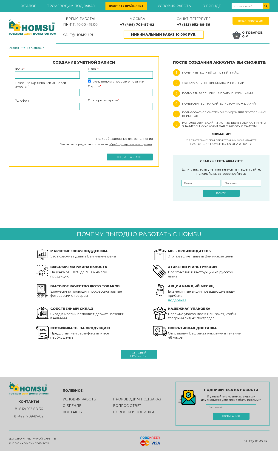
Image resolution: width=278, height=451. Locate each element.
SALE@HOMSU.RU (80, 35)
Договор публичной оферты (33, 438)
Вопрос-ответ (127, 406)
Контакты (72, 412)
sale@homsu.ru (256, 441)
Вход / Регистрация (251, 20)
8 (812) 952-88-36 (29, 409)
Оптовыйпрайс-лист (139, 354)
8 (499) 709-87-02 (28, 416)
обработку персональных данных (130, 144)
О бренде (211, 6)
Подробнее (177, 300)
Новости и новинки (133, 412)
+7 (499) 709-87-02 (138, 25)
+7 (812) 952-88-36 (194, 25)
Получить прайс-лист (126, 5)
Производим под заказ (71, 6)
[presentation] (50, 122)
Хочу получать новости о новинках (118, 81)
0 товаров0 (253, 35)
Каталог (28, 6)
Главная (14, 47)
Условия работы (175, 6)
